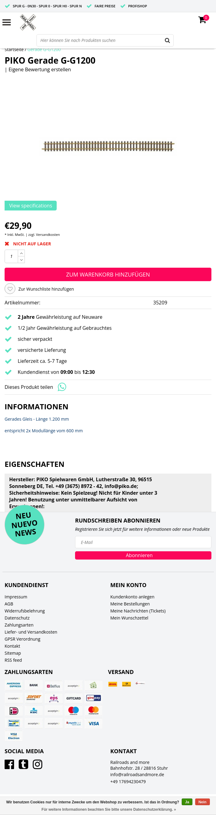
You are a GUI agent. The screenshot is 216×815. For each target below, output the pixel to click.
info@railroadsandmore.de (137, 774)
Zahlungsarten (19, 625)
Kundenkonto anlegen (132, 597)
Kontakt (12, 646)
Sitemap (13, 653)
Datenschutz (17, 618)
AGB (9, 604)
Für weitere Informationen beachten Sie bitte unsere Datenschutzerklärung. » (109, 809)
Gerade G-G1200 (44, 49)
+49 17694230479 (128, 781)
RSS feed (13, 660)
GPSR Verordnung (22, 639)
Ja (187, 802)
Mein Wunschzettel (129, 618)
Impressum (16, 597)
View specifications (30, 205)
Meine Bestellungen (130, 604)
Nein (203, 802)
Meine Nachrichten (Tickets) (137, 611)
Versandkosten (48, 234)
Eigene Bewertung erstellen (40, 69)
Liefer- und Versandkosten (31, 632)
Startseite (14, 49)
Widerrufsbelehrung (25, 611)
